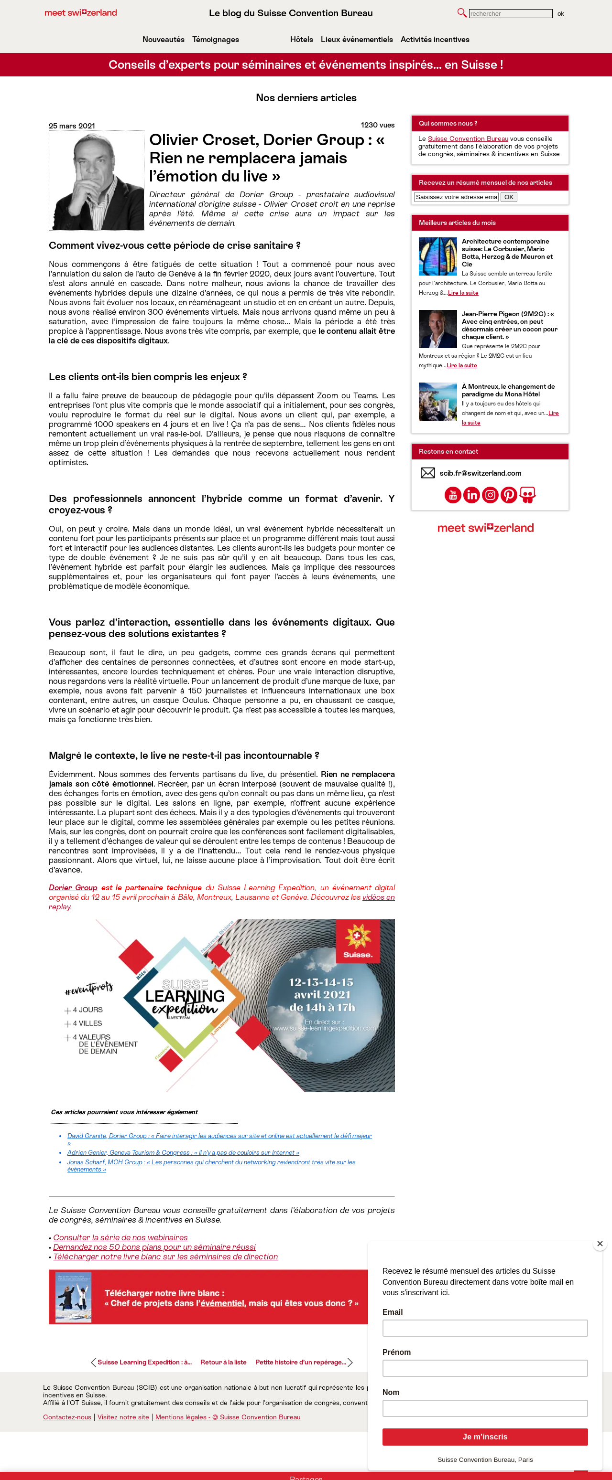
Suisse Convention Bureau (468, 138)
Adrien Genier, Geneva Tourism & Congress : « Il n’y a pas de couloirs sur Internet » (183, 1152)
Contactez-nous (67, 1417)
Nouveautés (163, 39)
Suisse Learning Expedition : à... (145, 1362)
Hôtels (301, 39)
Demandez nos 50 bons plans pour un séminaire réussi (154, 1247)
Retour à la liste (223, 1362)
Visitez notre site (123, 1417)
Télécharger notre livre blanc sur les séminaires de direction (165, 1256)
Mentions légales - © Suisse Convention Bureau (227, 1417)
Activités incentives (435, 39)
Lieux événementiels (357, 39)
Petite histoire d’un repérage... (300, 1362)
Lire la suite (463, 292)
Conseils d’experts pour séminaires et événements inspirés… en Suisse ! (306, 65)
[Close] (600, 1243)
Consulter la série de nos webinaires (120, 1237)
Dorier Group (73, 887)
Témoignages (215, 39)
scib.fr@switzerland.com (481, 473)
